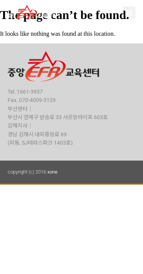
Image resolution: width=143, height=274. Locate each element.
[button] (129, 12)
